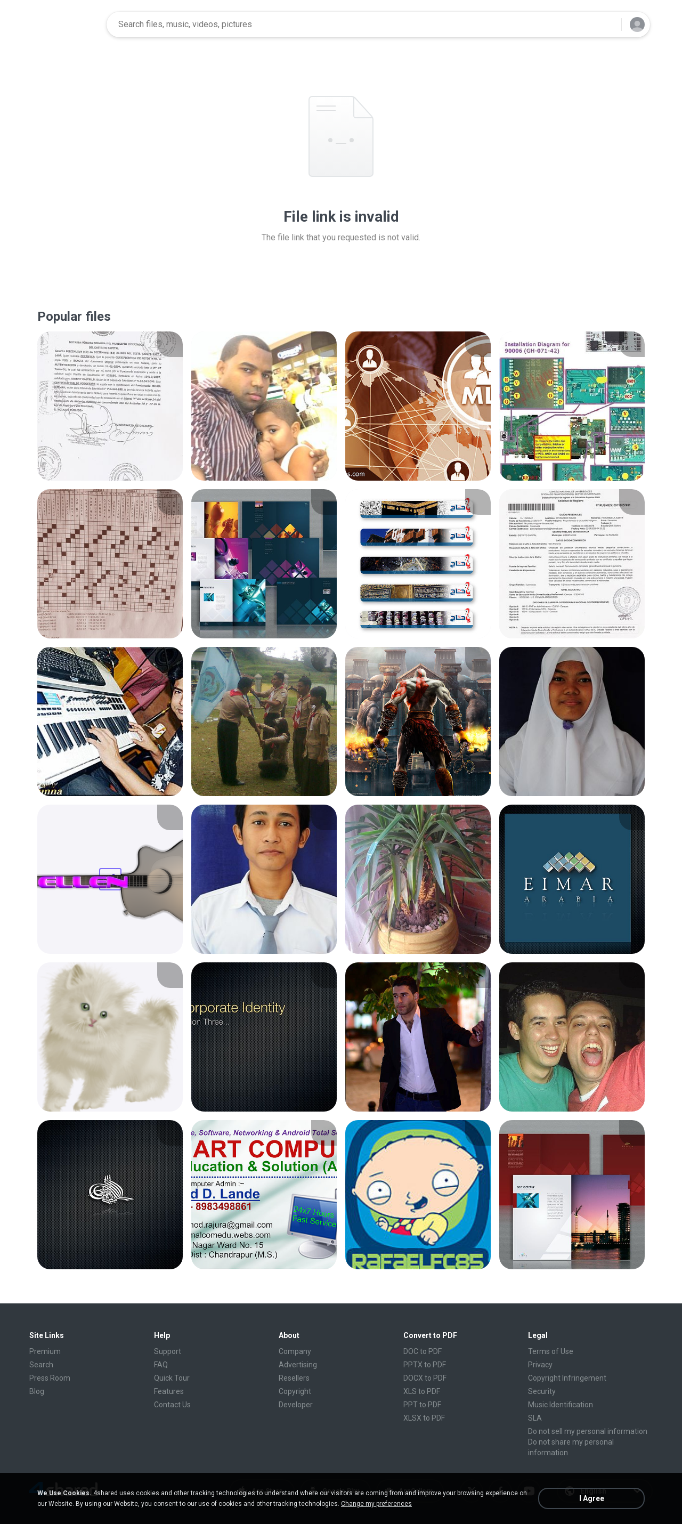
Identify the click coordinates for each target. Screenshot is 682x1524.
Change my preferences (376, 1503)
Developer (296, 1404)
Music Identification (560, 1404)
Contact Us (172, 1404)
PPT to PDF (422, 1404)
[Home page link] (64, 24)
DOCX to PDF (424, 1378)
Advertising (298, 1364)
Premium (45, 1351)
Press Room (49, 1378)
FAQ (161, 1364)
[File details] (110, 406)
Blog (36, 1391)
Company (295, 1351)
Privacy (540, 1364)
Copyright (295, 1391)
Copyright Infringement (567, 1378)
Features (169, 1391)
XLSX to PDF (424, 1418)
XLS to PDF (421, 1391)
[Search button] (607, 24)
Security (542, 1391)
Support (167, 1351)
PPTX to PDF (424, 1364)
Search (41, 1364)
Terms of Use (550, 1351)
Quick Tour (172, 1378)
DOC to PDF (422, 1351)
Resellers (294, 1378)
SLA (535, 1418)
